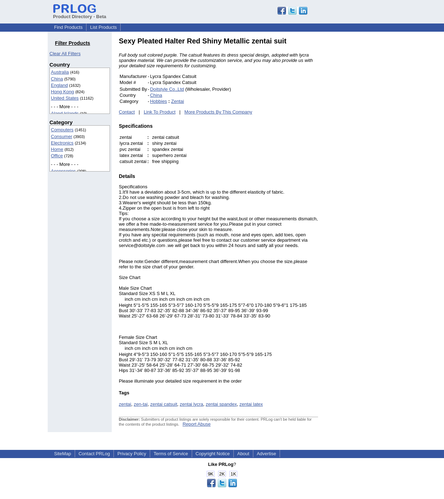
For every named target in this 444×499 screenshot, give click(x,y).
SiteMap (62, 453)
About (243, 453)
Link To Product (159, 112)
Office (57, 155)
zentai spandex (221, 404)
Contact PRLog (94, 453)
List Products (103, 27)
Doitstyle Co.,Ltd (167, 89)
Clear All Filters (64, 53)
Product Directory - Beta (79, 14)
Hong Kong (62, 91)
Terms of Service (171, 453)
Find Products (68, 27)
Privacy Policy (131, 453)
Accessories (63, 171)
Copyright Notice (213, 453)
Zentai (177, 101)
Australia (60, 72)
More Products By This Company (218, 112)
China (57, 79)
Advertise (266, 453)
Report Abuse (197, 424)
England (59, 85)
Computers (62, 129)
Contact (127, 112)
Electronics (62, 143)
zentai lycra (191, 404)
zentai (125, 404)
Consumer (61, 136)
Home (57, 149)
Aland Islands (65, 113)
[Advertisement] (366, 144)
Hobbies (158, 101)
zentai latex (251, 404)
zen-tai (141, 404)
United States (65, 98)
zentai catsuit (163, 404)
